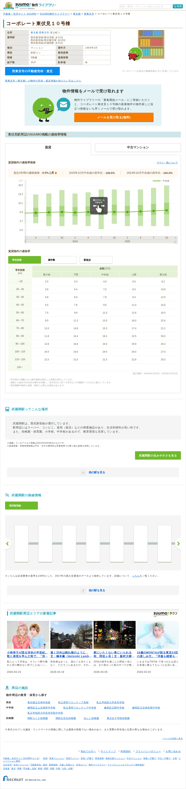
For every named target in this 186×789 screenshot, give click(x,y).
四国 (52, 768)
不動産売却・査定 (38, 765)
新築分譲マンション (115, 758)
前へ (8, 544)
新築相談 (53, 765)
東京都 (77, 13)
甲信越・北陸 (29, 768)
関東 (19, 768)
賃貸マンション (56, 758)
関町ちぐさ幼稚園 (38, 718)
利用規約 (126, 751)
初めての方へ (88, 751)
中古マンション (134, 758)
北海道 (6, 768)
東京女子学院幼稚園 (118, 718)
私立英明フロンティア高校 (73, 702)
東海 (40, 768)
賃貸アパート (72, 758)
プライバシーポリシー (148, 751)
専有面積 (16, 260)
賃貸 (45, 758)
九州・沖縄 (67, 768)
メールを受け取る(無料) (114, 117)
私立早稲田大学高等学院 (110, 702)
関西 (46, 768)
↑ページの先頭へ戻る (172, 738)
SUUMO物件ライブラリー (55, 13)
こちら (136, 575)
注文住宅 (7, 765)
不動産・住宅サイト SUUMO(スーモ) (21, 758)
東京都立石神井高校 (39, 702)
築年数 (51, 260)
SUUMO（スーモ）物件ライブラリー (29, 5)
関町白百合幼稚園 (66, 718)
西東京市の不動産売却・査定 (32, 71)
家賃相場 (99, 758)
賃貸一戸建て (87, 758)
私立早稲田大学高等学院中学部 (45, 713)
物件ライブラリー (97, 765)
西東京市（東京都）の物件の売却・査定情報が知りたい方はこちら (43, 80)
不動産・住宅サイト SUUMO (20, 13)
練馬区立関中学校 (114, 707)
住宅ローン (81, 765)
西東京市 (89, 13)
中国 (58, 768)
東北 (13, 768)
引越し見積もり (66, 765)
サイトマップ (108, 751)
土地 (175, 758)
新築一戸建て (149, 758)
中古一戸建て (164, 758)
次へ (178, 544)
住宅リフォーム (21, 765)
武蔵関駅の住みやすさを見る (158, 455)
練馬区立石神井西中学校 (146, 707)
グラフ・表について (167, 162)
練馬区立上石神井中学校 (41, 707)
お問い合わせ (173, 751)
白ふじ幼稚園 (91, 718)
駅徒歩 (87, 260)
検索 (179, 6)
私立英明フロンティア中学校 (79, 707)
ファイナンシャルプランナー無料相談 (125, 765)
